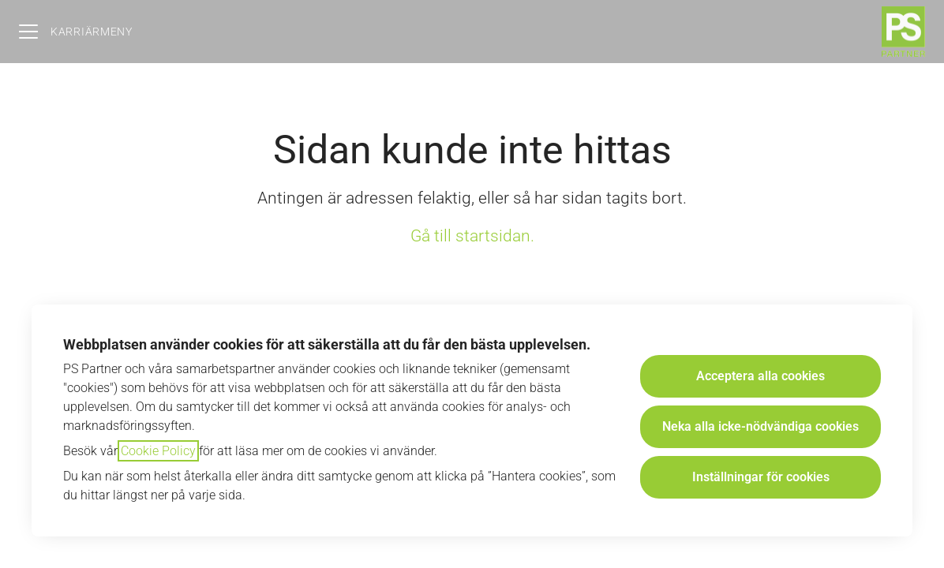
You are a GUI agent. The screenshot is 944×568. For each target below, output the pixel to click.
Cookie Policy (158, 450)
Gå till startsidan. (472, 235)
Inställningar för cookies (761, 476)
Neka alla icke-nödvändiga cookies (760, 426)
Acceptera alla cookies (760, 375)
